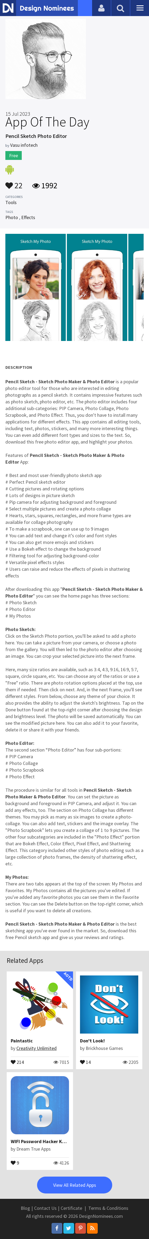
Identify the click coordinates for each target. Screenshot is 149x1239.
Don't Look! (92, 1041)
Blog (25, 1208)
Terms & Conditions (108, 1208)
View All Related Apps (74, 1185)
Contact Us (45, 1208)
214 (17, 1061)
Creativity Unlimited (36, 1048)
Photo (11, 217)
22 (14, 183)
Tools (11, 202)
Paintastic (22, 1041)
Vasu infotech (24, 145)
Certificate (71, 1208)
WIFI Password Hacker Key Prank (46, 1141)
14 (85, 1061)
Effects (28, 217)
